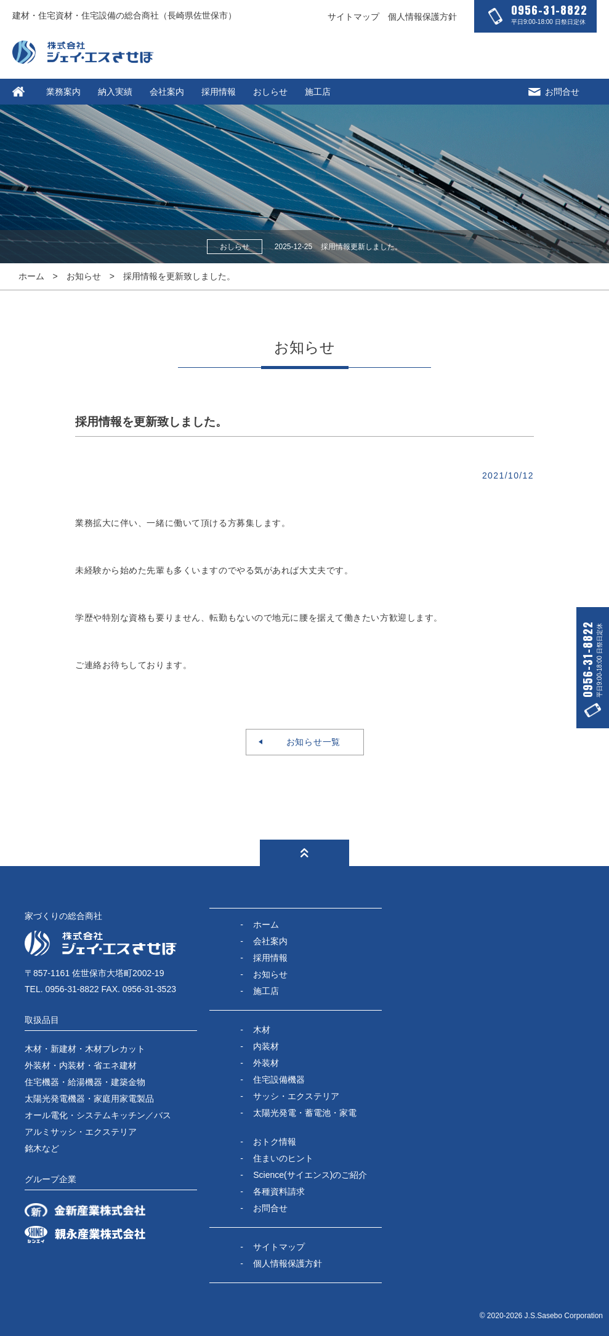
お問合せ (553, 92)
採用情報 (218, 92)
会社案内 (167, 92)
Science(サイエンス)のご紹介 (310, 1175)
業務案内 (63, 92)
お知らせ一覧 (309, 742)
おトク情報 (274, 1142)
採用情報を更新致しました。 (179, 276)
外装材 (266, 1063)
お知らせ (84, 276)
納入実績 (115, 92)
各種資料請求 (279, 1191)
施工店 (318, 92)
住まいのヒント (283, 1158)
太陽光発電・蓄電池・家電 (305, 1113)
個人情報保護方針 (422, 17)
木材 (261, 1030)
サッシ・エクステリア (296, 1096)
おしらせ (270, 92)
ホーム (31, 276)
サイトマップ (353, 17)
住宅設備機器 (279, 1079)
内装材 (266, 1046)
